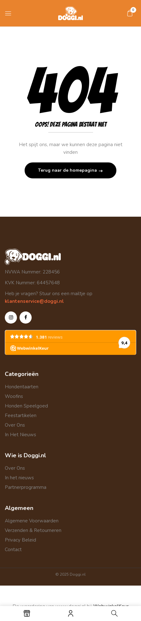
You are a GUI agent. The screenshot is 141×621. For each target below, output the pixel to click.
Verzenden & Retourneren (33, 530)
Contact (13, 549)
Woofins (14, 396)
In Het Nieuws (20, 434)
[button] (130, 13)
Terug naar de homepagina (68, 170)
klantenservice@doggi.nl (34, 301)
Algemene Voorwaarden (32, 521)
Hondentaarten (21, 387)
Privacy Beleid (20, 540)
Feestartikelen (20, 415)
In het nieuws (19, 478)
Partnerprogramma (25, 487)
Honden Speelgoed (26, 406)
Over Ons (15, 425)
